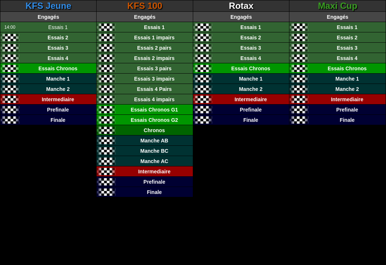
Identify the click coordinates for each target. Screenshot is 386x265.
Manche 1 (58, 79)
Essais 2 (58, 37)
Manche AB (154, 141)
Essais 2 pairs (154, 48)
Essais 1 (154, 27)
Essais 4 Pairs (154, 89)
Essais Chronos (57, 68)
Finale (58, 120)
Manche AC (154, 161)
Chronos (154, 130)
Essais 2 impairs (154, 58)
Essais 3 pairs (154, 68)
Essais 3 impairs (154, 79)
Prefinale (58, 110)
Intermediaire (58, 99)
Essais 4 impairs (154, 99)
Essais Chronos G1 (154, 110)
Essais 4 (58, 58)
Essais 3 (58, 48)
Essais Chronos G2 (154, 120)
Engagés (48, 17)
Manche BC (154, 151)
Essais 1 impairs (154, 37)
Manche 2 (58, 89)
